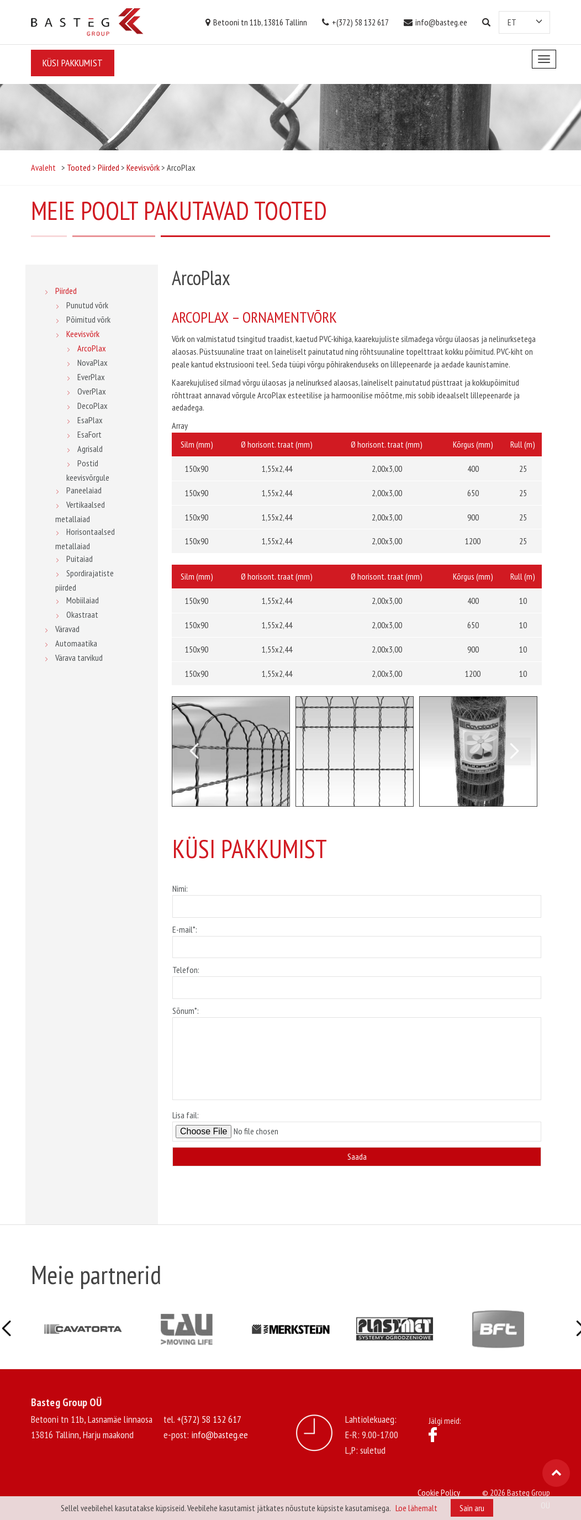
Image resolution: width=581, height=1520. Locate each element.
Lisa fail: (356, 1125)
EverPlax (91, 376)
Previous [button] (193, 751)
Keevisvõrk (82, 333)
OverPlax (91, 391)
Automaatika (76, 643)
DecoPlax (92, 405)
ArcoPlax (91, 348)
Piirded (66, 290)
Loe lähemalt (416, 1507)
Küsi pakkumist (73, 62)
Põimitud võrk (88, 319)
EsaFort (89, 434)
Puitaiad (79, 558)
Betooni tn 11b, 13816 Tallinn (256, 22)
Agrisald (90, 448)
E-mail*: (356, 938)
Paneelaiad (84, 490)
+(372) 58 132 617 (355, 22)
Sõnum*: (356, 1053)
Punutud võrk (87, 305)
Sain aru (471, 1507)
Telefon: (356, 978)
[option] (231, 751)
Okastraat (82, 614)
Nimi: (356, 897)
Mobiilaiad (82, 600)
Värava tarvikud (79, 657)
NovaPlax (92, 362)
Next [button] (514, 751)
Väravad (67, 628)
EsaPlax (90, 419)
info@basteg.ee (435, 22)
